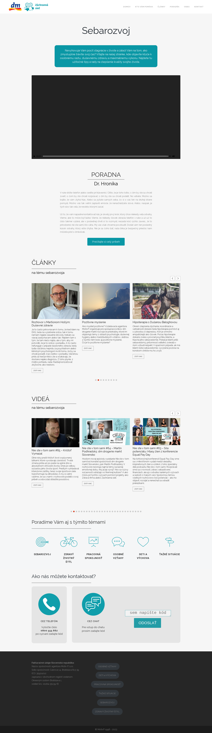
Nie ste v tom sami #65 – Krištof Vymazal (52, 452)
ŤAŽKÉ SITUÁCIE (107, 693)
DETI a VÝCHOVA (107, 675)
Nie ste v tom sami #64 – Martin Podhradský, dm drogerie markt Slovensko (102, 451)
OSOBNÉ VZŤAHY (107, 666)
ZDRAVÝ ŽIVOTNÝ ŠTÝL (107, 711)
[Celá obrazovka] (178, 156)
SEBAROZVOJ (107, 702)
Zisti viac (37, 370)
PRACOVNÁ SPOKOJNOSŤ (107, 684)
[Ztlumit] (173, 156)
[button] (178, 278)
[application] (106, 117)
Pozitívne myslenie (94, 322)
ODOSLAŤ (148, 623)
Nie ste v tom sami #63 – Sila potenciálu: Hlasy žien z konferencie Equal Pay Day (155, 451)
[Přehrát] (34, 156)
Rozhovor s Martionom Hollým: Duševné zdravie (51, 324)
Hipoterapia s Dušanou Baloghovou (155, 322)
